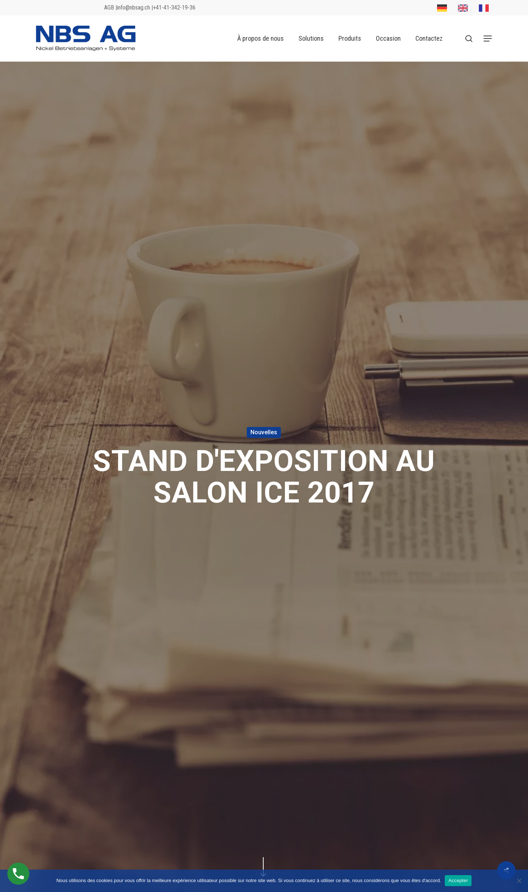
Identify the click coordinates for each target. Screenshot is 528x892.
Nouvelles (263, 432)
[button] (488, 39)
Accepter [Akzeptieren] (458, 880)
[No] (518, 880)
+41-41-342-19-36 (174, 8)
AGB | (110, 8)
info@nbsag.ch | (135, 8)
